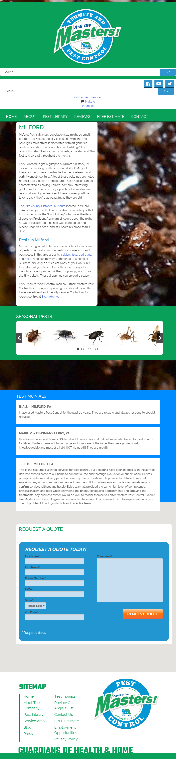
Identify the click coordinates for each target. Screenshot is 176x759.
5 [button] (96, 349)
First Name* (54, 559)
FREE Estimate (110, 116)
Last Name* (54, 570)
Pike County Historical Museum (45, 206)
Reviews (82, 116)
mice (28, 258)
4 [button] (91, 349)
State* (36, 604)
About (30, 116)
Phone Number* (54, 581)
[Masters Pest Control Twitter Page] (169, 83)
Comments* (130, 579)
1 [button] (78, 349)
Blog (27, 727)
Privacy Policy (66, 739)
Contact (139, 116)
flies (74, 254)
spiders (66, 254)
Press (28, 734)
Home (11, 116)
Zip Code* (54, 615)
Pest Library (55, 116)
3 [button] (87, 349)
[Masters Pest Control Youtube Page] (158, 83)
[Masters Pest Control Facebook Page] (148, 83)
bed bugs (85, 254)
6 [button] (101, 349)
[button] (19, 338)
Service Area (34, 721)
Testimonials (65, 696)
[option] (34, 336)
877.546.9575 (50, 296)
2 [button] (82, 349)
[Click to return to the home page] (88, 36)
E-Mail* (54, 592)
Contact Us (63, 714)
